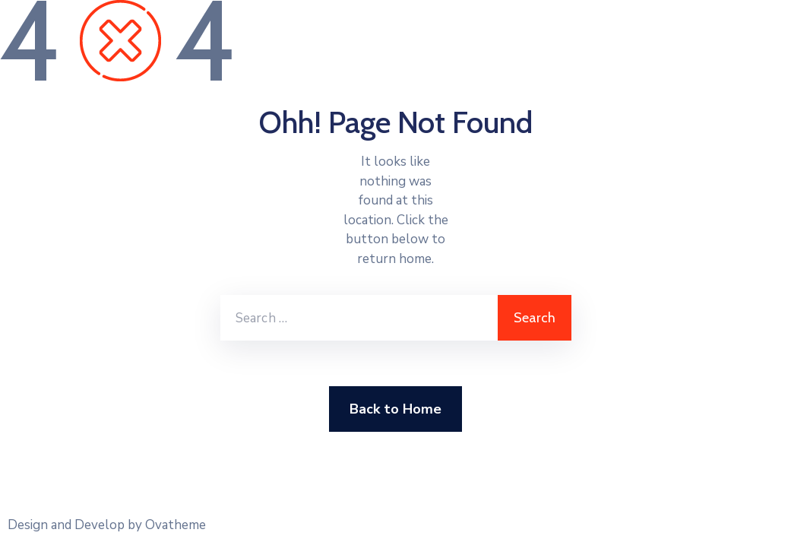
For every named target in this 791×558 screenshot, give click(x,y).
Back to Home (395, 409)
